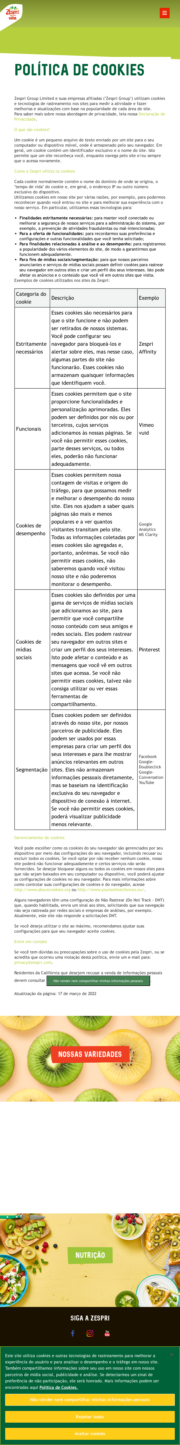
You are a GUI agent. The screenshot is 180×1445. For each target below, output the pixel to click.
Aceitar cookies (90, 1433)
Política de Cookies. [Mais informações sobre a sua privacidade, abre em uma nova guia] (58, 1387)
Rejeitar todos (90, 1416)
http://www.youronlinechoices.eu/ (111, 889)
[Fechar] (171, 1354)
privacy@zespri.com (32, 962)
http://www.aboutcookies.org (42, 889)
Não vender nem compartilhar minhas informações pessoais (98, 981)
